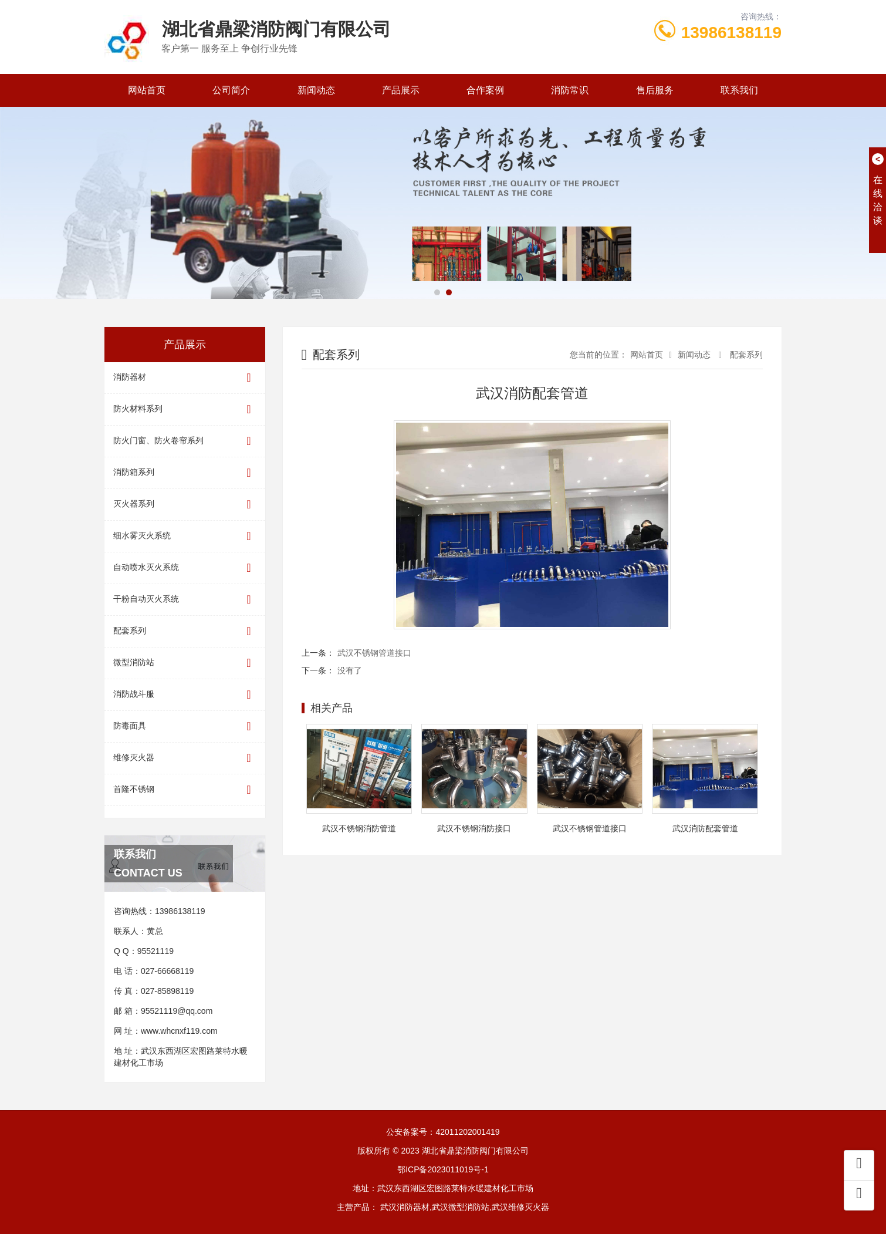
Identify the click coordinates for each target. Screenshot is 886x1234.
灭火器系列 (184, 504)
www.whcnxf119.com (179, 1031)
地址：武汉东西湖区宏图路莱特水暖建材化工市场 (443, 1188)
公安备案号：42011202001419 (442, 1132)
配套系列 (184, 631)
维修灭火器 (184, 758)
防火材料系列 (184, 409)
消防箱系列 (184, 473)
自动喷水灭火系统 (184, 568)
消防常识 (570, 90)
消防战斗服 (184, 695)
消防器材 (184, 378)
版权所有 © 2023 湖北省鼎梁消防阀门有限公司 (442, 1150)
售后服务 (655, 90)
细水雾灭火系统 (184, 536)
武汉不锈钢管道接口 (374, 653)
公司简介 (231, 90)
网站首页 (146, 90)
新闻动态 (316, 90)
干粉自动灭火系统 (184, 599)
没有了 (349, 670)
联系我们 (739, 90)
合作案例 (485, 90)
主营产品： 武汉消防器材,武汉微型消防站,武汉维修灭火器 (443, 1207)
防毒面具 (184, 726)
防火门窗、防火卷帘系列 (184, 441)
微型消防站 (184, 663)
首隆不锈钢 (184, 790)
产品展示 (401, 90)
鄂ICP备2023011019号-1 (443, 1169)
